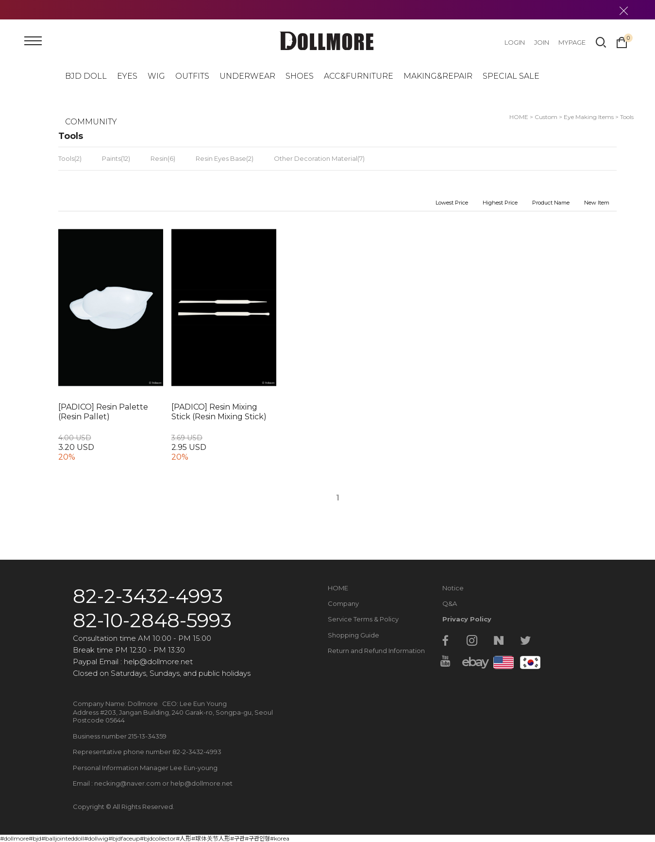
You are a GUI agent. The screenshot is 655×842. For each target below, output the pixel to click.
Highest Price (500, 202)
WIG (156, 76)
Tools (627, 116)
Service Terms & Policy (363, 619)
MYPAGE (572, 42)
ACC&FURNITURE (358, 76)
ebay (472, 662)
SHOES (300, 76)
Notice (453, 588)
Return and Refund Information (376, 650)
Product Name (551, 202)
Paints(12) (116, 158)
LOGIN (514, 42)
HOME (338, 588)
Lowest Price (452, 202)
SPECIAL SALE (511, 76)
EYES (127, 76)
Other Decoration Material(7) (319, 158)
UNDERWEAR (247, 76)
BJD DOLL (86, 76)
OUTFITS (192, 76)
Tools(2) (70, 158)
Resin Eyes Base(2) (224, 158)
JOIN (541, 42)
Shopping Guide (353, 635)
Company (343, 603)
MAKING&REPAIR (437, 76)
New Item (596, 202)
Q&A (449, 603)
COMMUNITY (91, 121)
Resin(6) (163, 158)
